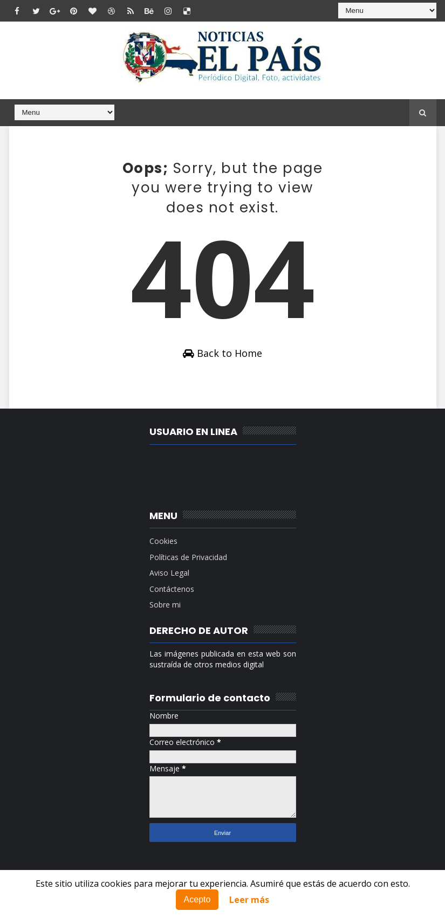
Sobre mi (165, 604)
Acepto (197, 899)
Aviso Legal (169, 573)
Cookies (163, 541)
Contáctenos (171, 589)
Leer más (249, 900)
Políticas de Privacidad (188, 557)
